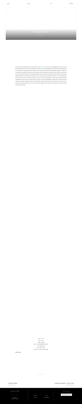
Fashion (39, 35)
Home (8, 3)
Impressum (15, 397)
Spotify (35, 395)
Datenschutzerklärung (14, 398)
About (29, 3)
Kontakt (71, 3)
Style (43, 35)
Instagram (46, 397)
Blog (51, 3)
